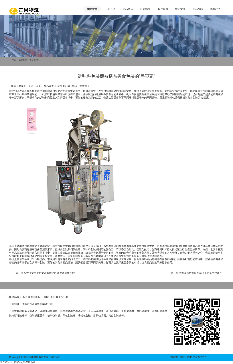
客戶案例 (163, 9)
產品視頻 (198, 9)
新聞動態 (145, 9)
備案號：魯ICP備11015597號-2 (188, 357)
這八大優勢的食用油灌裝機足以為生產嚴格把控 (48, 273)
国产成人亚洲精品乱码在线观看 (18, 362)
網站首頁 (92, 9)
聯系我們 (215, 9)
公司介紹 (110, 9)
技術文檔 (180, 9)
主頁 (14, 60)
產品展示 (128, 9)
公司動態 (34, 60)
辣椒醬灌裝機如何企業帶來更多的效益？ (199, 273)
